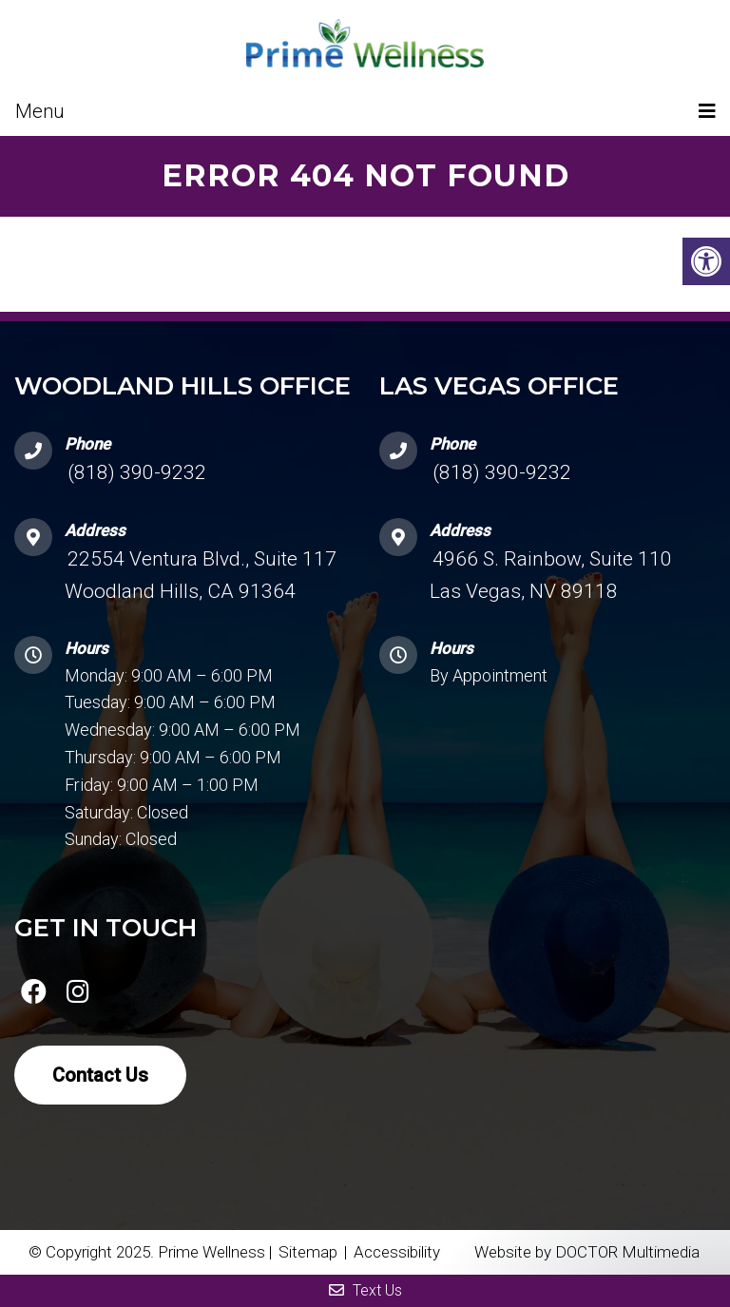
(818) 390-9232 (136, 472)
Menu (40, 111)
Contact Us (100, 1075)
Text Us (365, 1290)
